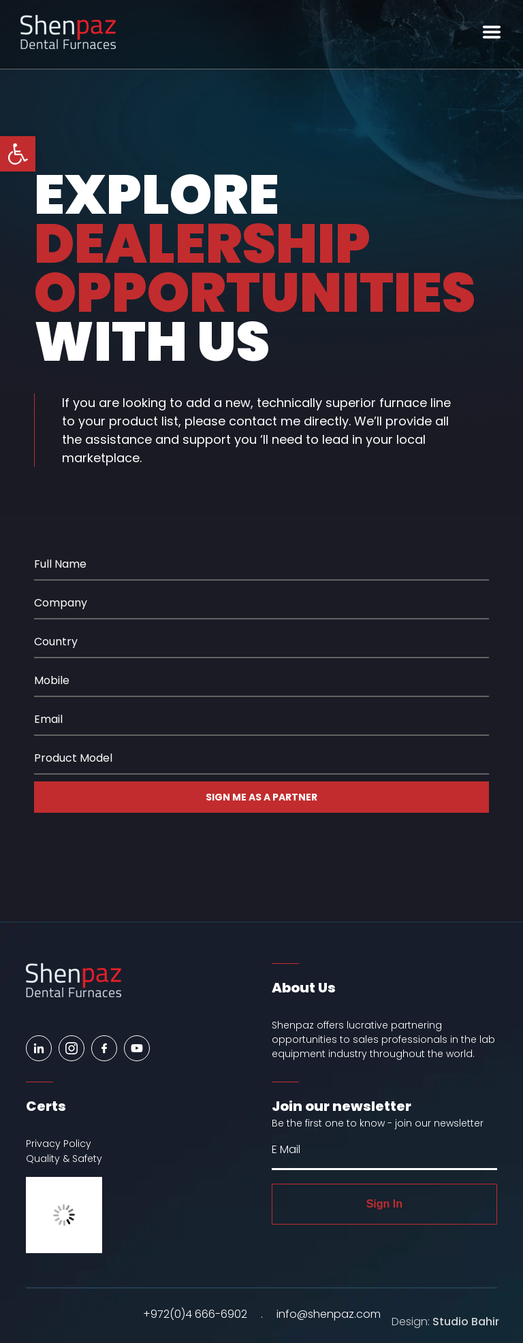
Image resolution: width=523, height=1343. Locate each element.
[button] (17, 154)
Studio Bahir (465, 1321)
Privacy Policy (58, 1143)
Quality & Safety (64, 1158)
